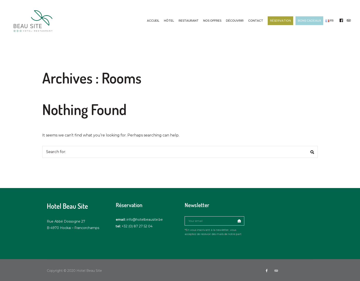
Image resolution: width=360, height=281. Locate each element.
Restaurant (188, 20)
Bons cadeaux (309, 20)
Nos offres (212, 20)
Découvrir (234, 20)
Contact (255, 20)
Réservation (280, 20)
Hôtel (168, 20)
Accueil (152, 20)
